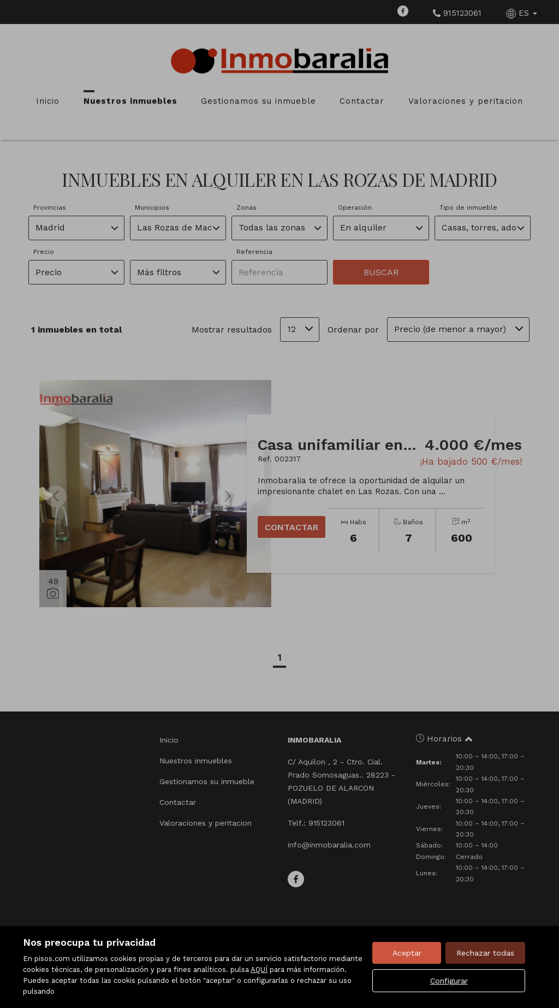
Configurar (449, 980)
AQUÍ (259, 969)
